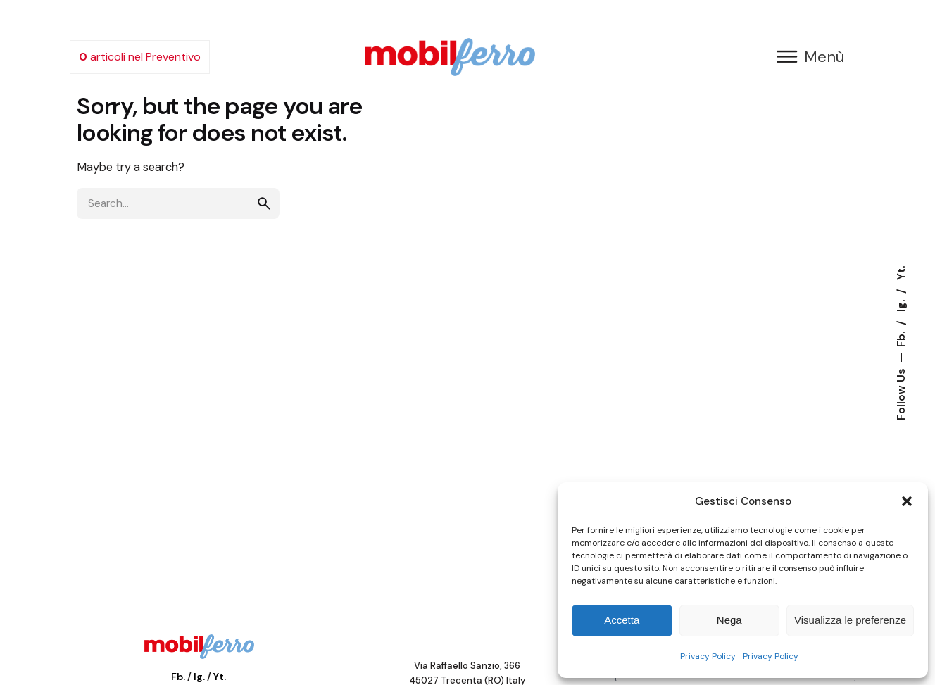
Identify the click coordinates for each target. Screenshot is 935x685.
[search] (264, 203)
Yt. (901, 272)
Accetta (621, 620)
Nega (729, 620)
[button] (907, 501)
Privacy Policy (708, 656)
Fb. (901, 337)
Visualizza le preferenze (850, 620)
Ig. (901, 304)
